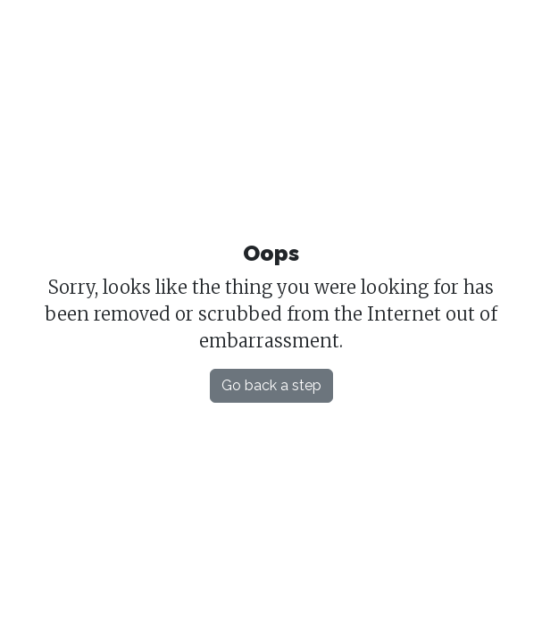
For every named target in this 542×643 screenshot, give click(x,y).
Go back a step (271, 385)
